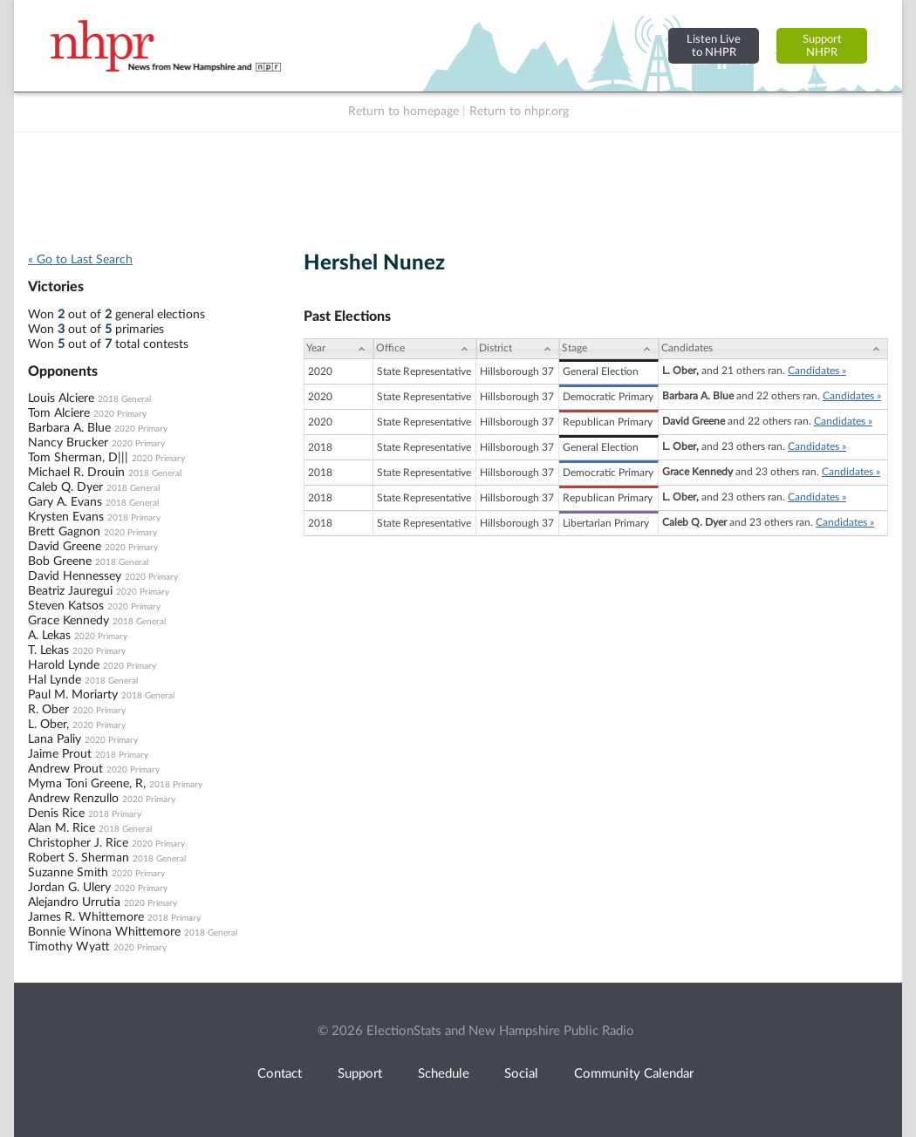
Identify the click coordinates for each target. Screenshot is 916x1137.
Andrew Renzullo (73, 799)
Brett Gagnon (64, 532)
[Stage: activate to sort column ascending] (609, 348)
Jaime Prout (60, 754)
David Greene (64, 547)
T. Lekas (48, 650)
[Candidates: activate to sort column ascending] (773, 348)
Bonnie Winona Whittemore (104, 932)
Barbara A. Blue (69, 428)
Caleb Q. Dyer (65, 487)
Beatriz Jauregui (70, 591)
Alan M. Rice (61, 828)
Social (521, 1073)
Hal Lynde (54, 680)
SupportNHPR (822, 46)
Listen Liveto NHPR (714, 46)
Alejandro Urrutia (74, 902)
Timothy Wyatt (69, 947)
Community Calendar (634, 1073)
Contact (279, 1073)
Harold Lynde (63, 665)
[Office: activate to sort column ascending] (424, 348)
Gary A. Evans (65, 502)
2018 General (124, 399)
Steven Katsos (66, 606)
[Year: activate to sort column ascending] (338, 348)
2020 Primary (120, 414)
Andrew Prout (65, 769)
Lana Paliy (54, 739)
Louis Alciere (61, 398)
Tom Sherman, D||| (78, 458)
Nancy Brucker (68, 443)
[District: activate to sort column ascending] (517, 348)
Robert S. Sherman (78, 858)
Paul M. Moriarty (73, 695)
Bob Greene (60, 561)
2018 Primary (134, 518)
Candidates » (817, 370)
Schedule (443, 1073)
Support (360, 1073)
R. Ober (48, 710)
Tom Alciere (59, 413)
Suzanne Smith (68, 873)
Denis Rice (56, 813)
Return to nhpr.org (519, 112)
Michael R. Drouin (76, 472)
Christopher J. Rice (78, 843)
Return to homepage (403, 112)
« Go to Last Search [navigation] (80, 260)
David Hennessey (74, 576)
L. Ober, (48, 724)
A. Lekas (49, 636)
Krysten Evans (66, 517)
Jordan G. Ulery (69, 888)
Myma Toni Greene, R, (87, 784)
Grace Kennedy (68, 621)
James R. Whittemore (86, 917)
